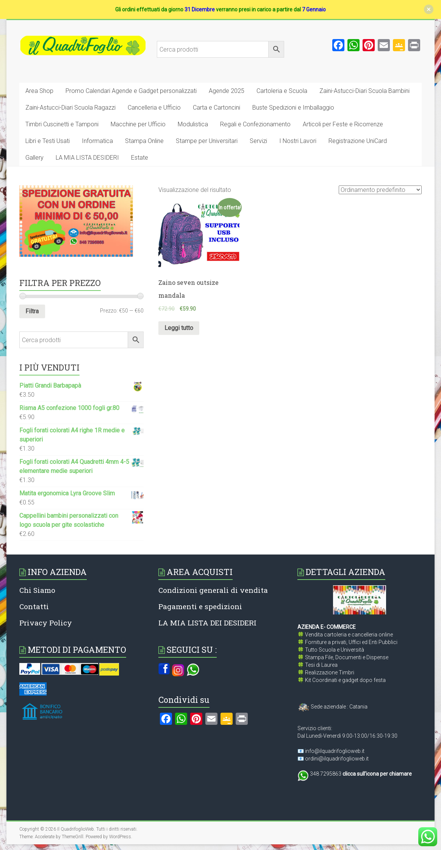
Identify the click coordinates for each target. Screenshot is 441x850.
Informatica (97, 141)
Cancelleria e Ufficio (154, 107)
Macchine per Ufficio (138, 124)
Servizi (258, 141)
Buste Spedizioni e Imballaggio (293, 107)
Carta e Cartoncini (216, 107)
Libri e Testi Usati (47, 141)
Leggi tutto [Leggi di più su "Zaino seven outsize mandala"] (178, 328)
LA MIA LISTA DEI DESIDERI (207, 622)
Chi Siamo (37, 590)
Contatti (34, 606)
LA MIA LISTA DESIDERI (87, 157)
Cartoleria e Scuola (281, 90)
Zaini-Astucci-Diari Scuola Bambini (364, 90)
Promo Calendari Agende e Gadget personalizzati (131, 90)
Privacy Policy (45, 622)
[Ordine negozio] (380, 189)
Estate (139, 157)
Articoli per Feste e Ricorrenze (343, 124)
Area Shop (39, 90)
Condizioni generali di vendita (213, 590)
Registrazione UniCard (357, 141)
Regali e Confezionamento (255, 124)
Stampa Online (144, 141)
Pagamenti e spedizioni (200, 606)
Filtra (32, 311)
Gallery (34, 157)
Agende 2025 (226, 90)
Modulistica (193, 124)
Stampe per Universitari (207, 141)
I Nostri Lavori (297, 141)
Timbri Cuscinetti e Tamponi (62, 124)
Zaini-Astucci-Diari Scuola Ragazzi (70, 107)
